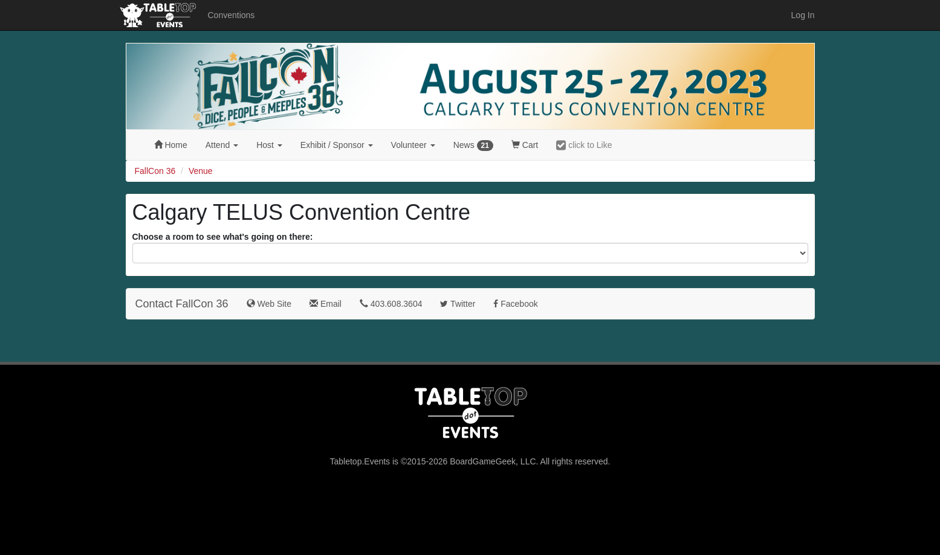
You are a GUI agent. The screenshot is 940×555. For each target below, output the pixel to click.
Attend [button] (222, 145)
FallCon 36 (155, 171)
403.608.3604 (391, 304)
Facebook (515, 304)
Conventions (231, 15)
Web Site (269, 304)
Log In (803, 15)
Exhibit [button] (336, 145)
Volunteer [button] (413, 145)
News (473, 145)
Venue (201, 171)
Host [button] (269, 145)
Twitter (457, 304)
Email (326, 304)
